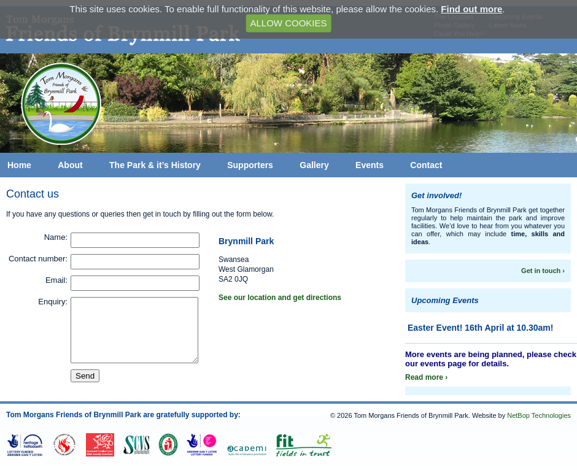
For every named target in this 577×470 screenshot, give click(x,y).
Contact (426, 165)
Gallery (314, 165)
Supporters (250, 165)
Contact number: (38, 258)
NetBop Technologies (539, 415)
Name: (56, 237)
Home (19, 165)
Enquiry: (53, 301)
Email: (56, 280)
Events (369, 165)
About (70, 165)
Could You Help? (459, 33)
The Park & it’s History (155, 165)
